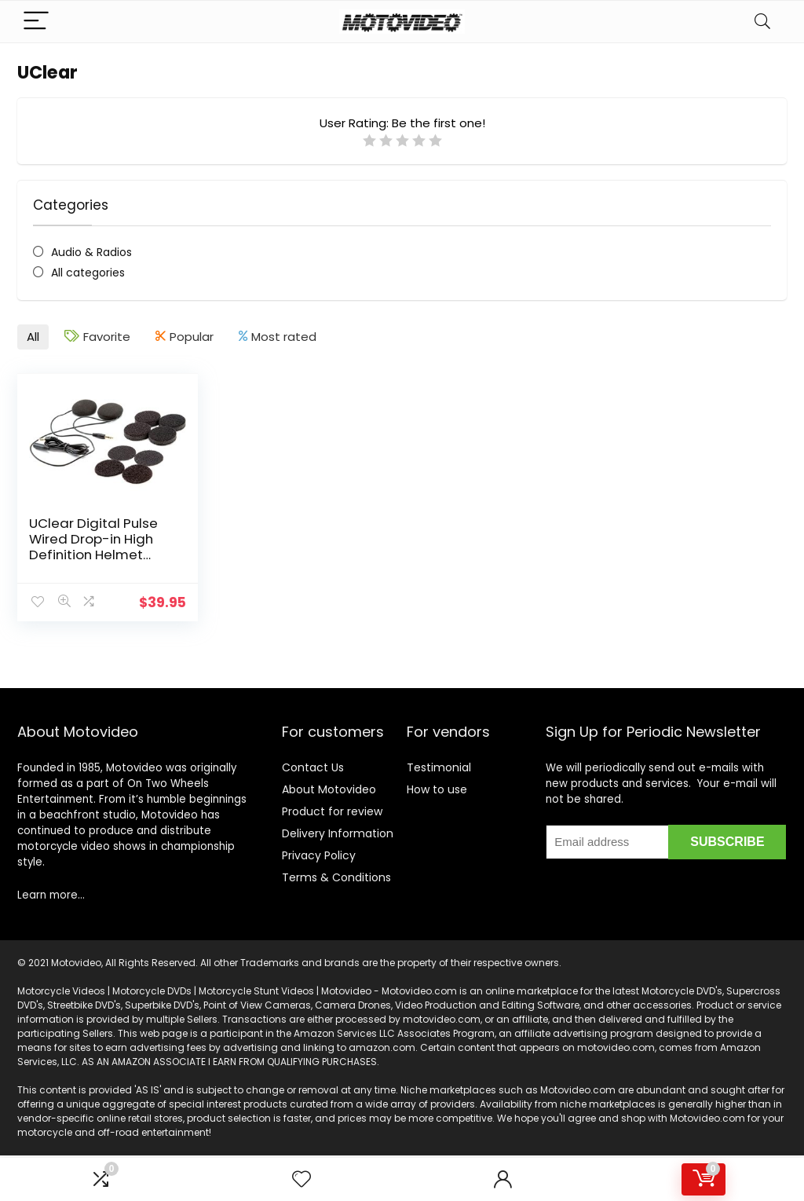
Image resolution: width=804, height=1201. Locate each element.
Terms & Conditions (336, 877)
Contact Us (313, 767)
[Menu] (36, 21)
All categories (88, 272)
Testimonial (439, 767)
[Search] (762, 21)
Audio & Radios (91, 252)
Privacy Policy (319, 855)
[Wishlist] (301, 1179)
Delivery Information (337, 833)
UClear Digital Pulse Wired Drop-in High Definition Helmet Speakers (93, 547)
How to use (437, 789)
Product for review (332, 811)
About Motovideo (329, 789)
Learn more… (51, 895)
